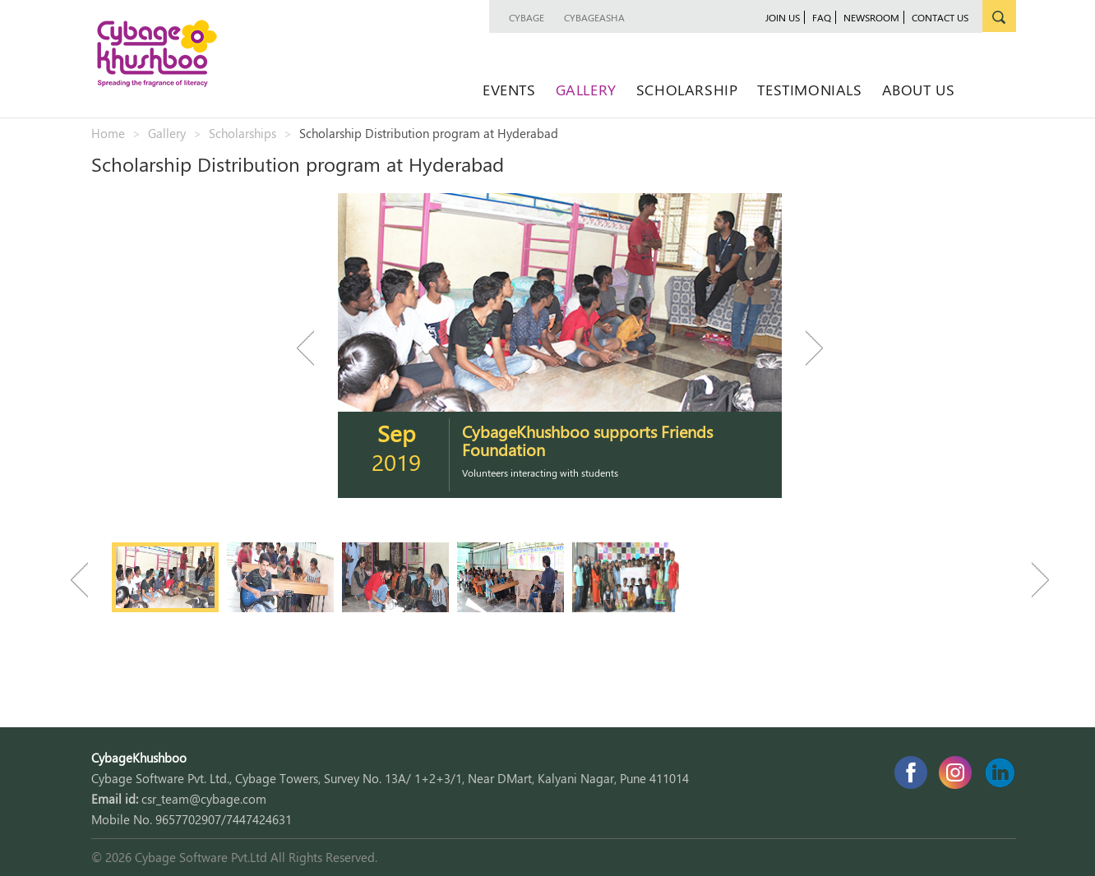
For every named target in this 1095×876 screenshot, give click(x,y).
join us (782, 17)
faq (821, 17)
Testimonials (809, 89)
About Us (918, 89)
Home (108, 133)
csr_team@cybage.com (203, 799)
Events (509, 89)
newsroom (871, 17)
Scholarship (687, 89)
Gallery (586, 89)
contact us (940, 17)
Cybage (526, 17)
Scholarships (242, 133)
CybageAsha (594, 17)
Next (806, 348)
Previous (313, 348)
